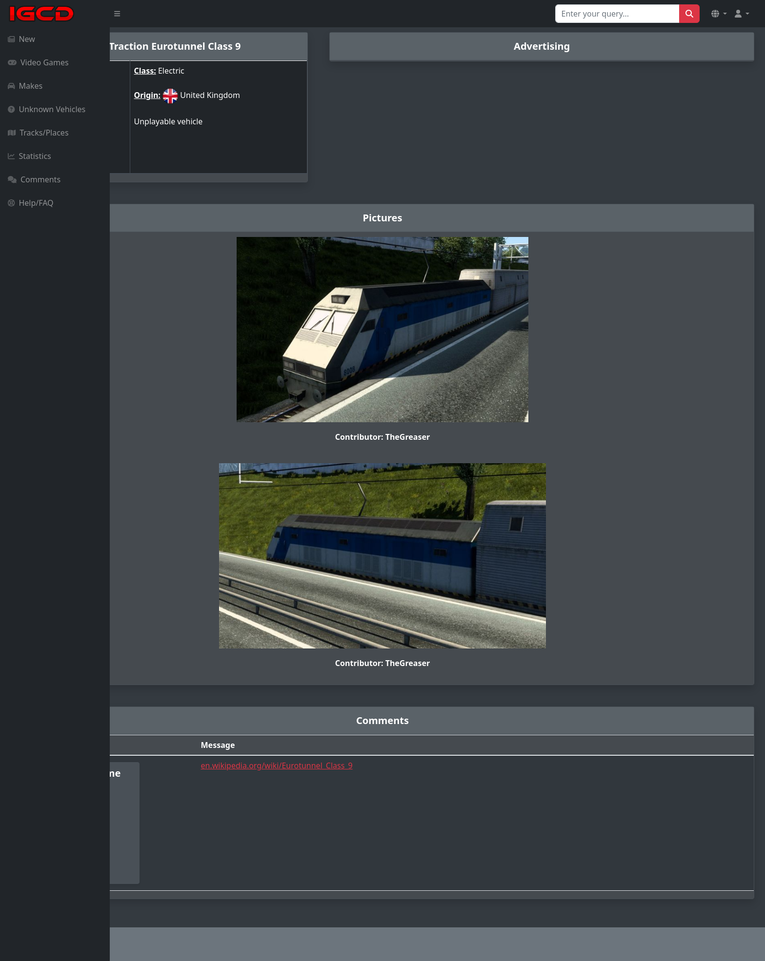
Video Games (38, 62)
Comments (34, 179)
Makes (25, 85)
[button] (719, 13)
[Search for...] (617, 13)
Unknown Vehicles (46, 109)
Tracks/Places (38, 132)
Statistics (29, 156)
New (21, 39)
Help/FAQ (31, 202)
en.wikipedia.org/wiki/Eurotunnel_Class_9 (359, 765)
